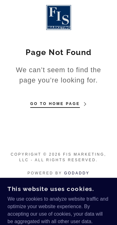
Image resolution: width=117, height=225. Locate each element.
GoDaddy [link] (77, 173)
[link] (58, 17)
